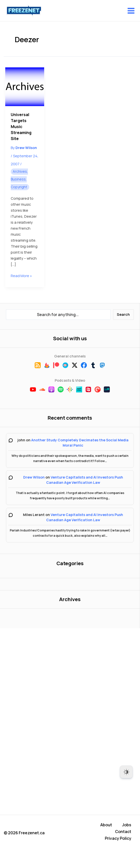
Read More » (21, 276)
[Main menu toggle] (131, 11)
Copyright (19, 186)
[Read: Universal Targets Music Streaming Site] (24, 86)
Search (123, 314)
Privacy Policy (118, 839)
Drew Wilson (34, 477)
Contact (123, 833)
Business (18, 179)
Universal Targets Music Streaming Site (21, 126)
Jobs (126, 827)
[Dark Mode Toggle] (126, 772)
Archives (20, 171)
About (106, 827)
